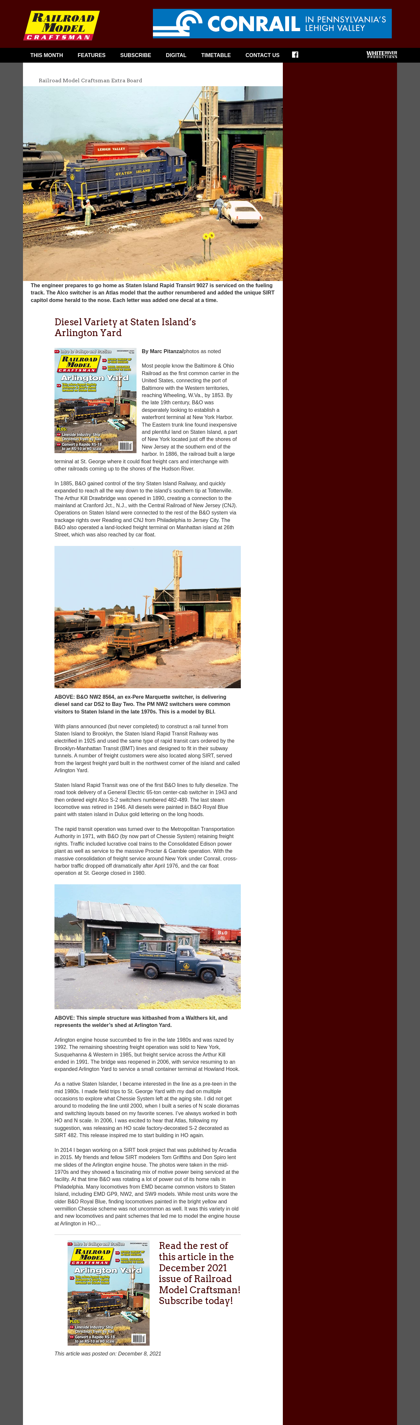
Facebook (299, 56)
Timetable (216, 55)
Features (92, 55)
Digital (176, 55)
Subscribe (135, 55)
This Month (46, 55)
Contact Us (262, 55)
